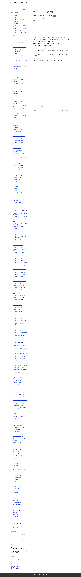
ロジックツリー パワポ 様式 (18, 416)
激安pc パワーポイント (17, 488)
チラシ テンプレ (16, 155)
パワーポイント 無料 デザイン (18, 303)
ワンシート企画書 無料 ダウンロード (19, 425)
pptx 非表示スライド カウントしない (19, 115)
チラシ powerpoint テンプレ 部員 (19, 153)
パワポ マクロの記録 (16, 179)
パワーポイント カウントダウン (18, 226)
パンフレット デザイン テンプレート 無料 (19, 378)
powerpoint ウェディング (17, 81)
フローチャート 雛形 (16, 390)
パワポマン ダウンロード (17, 23)
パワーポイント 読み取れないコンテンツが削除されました (20, 328)
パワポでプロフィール (17, 202)
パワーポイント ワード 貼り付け (19, 274)
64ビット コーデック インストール (19, 28)
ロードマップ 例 (16, 423)
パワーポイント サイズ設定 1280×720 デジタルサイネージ (20, 237)
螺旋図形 (14, 35)
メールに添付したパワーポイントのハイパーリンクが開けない (20, 409)
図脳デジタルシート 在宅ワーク (41, 111)
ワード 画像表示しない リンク (18, 427)
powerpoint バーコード (17, 89)
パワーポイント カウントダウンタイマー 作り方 (20, 230)
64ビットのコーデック (17, 51)
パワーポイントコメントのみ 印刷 (19, 356)
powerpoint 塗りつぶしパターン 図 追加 (19, 94)
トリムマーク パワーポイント (18, 165)
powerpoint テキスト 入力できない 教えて (19, 85)
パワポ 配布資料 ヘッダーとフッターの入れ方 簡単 (19, 200)
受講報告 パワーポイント (17, 442)
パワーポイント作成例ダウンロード (19, 363)
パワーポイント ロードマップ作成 (19, 272)
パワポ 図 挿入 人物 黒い (17, 190)
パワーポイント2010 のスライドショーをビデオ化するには (19, 337)
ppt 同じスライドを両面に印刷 (18, 109)
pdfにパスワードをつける (17, 73)
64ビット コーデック (16, 45)
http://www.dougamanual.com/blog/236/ (20, 58)
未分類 (54, 16)
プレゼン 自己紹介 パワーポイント (19, 392)
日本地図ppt (15, 482)
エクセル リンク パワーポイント (19, 136)
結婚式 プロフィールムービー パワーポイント (19, 508)
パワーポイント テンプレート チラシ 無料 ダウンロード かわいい (19, 245)
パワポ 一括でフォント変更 (18, 184)
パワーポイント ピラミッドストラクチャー (20, 263)
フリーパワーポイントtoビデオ (18, 388)
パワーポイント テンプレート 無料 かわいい (20, 250)
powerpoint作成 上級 (16, 103)
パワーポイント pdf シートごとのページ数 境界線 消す (20, 214)
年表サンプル (15, 465)
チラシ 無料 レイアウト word (18, 161)
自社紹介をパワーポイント (18, 523)
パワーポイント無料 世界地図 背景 (19, 367)
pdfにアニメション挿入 (17, 70)
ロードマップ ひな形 (16, 418)
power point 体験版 (16, 75)
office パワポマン (16, 64)
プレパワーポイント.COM (15, 566)
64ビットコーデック (16, 53)
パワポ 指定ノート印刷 (17, 197)
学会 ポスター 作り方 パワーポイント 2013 (20, 457)
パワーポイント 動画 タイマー (18, 285)
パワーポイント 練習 (16, 316)
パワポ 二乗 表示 (16, 186)
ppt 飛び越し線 (15, 113)
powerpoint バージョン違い (18, 91)
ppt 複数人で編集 (16, 111)
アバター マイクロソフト (17, 129)
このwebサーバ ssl (16, 125)
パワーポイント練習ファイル (18, 375)
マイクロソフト (42, 106)
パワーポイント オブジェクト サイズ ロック (19, 221)
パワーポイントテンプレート (18, 361)
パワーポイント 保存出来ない (18, 279)
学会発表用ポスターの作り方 (18, 459)
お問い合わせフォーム (15, 559)
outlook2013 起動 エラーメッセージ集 (20, 66)
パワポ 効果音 (65, 111)
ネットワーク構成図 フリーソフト (19, 170)
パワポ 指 (14, 195)
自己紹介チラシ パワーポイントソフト (20, 519)
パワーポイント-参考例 (17, 330)
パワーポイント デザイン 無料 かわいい (20, 256)
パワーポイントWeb (14, 567)
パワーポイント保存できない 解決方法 (20, 365)
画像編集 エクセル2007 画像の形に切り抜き (19, 498)
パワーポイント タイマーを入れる (19, 239)
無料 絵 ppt (15, 490)
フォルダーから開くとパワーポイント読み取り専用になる (20, 386)
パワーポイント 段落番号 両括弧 (19, 19)
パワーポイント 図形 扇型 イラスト (19, 290)
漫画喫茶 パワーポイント (17, 486)
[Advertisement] (51, 28)
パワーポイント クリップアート (18, 234)
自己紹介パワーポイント (17, 521)
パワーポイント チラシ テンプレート (19, 242)
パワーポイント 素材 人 (17, 314)
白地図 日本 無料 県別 (17, 502)
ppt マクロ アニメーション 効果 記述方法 (19, 106)
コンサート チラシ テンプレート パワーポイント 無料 (20, 146)
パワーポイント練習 (16, 373)
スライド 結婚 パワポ (17, 148)
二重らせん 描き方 (16, 21)
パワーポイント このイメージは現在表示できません (20, 218)
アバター (37, 106)
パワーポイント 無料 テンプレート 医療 (20, 300)
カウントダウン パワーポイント (18, 138)
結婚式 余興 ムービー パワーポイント (20, 510)
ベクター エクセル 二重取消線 (18, 403)
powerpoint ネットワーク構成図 (18, 87)
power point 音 (15, 77)
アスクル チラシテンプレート (18, 127)
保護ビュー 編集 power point (18, 436)
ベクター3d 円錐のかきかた (18, 405)
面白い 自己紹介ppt (16, 527)
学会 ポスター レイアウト (17, 451)
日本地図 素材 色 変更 (17, 477)
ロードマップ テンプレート (18, 421)
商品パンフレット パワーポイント (19, 445)
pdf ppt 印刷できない (16, 68)
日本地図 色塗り (16, 479)
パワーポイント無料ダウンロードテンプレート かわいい (20, 370)
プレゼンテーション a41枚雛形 (18, 394)
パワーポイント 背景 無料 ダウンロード (20, 321)
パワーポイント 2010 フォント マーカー (20, 211)
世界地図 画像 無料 (16, 429)
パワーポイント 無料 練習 (17, 305)
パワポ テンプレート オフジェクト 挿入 (20, 173)
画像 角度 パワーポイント (17, 495)
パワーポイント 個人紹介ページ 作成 (19, 281)
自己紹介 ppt (15, 512)
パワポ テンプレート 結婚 (17, 175)
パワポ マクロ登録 (16, 182)
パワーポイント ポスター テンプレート (19, 267)
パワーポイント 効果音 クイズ (18, 30)
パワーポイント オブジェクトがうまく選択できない (20, 224)
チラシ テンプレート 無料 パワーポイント (20, 159)
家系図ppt (14, 461)
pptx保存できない (16, 117)
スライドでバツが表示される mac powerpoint (19, 151)
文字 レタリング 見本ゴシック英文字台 (19, 471)
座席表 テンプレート (16, 467)
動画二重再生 (15, 440)
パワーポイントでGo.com (20, 3)
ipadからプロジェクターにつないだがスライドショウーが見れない (20, 62)
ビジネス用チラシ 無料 (17, 382)
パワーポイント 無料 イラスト (18, 297)
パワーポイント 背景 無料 (17, 318)
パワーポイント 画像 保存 (17, 307)
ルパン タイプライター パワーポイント (19, 414)
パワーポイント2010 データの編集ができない (19, 340)
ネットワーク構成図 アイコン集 (18, 167)
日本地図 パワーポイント (17, 475)
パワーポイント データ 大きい (18, 258)
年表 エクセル (15, 463)
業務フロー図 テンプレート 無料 (19, 484)
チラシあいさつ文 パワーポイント (19, 163)
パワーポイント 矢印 (16, 309)
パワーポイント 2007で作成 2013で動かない (20, 208)
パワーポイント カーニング (18, 232)
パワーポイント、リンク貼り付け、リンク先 (20, 346)
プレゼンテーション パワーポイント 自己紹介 (19, 398)
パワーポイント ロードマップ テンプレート (19, 270)
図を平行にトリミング (17, 447)
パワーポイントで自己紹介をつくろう (20, 349)
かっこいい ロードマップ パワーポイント (19, 123)
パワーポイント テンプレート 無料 (19, 247)
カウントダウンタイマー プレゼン (19, 140)
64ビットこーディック (17, 49)
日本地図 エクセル (16, 473)
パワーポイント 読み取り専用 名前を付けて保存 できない (19, 325)
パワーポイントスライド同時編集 (19, 358)
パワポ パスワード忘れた (17, 177)
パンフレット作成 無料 (17, 380)
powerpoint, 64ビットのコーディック (19, 101)
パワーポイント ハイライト (18, 260)
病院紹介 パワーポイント (17, 500)
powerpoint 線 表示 (16, 97)
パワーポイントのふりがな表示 (18, 351)
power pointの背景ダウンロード (18, 79)
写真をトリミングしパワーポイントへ (20, 438)
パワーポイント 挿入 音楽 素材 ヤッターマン (20, 293)
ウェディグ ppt (15, 134)
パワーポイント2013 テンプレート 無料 (19, 343)
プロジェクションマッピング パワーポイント (20, 401)
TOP (15, 6)
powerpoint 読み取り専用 (17, 99)
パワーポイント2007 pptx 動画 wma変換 (20, 333)
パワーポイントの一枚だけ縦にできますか (20, 354)
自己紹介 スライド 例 (17, 514)
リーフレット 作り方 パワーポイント (19, 411)
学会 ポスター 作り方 (17, 453)
